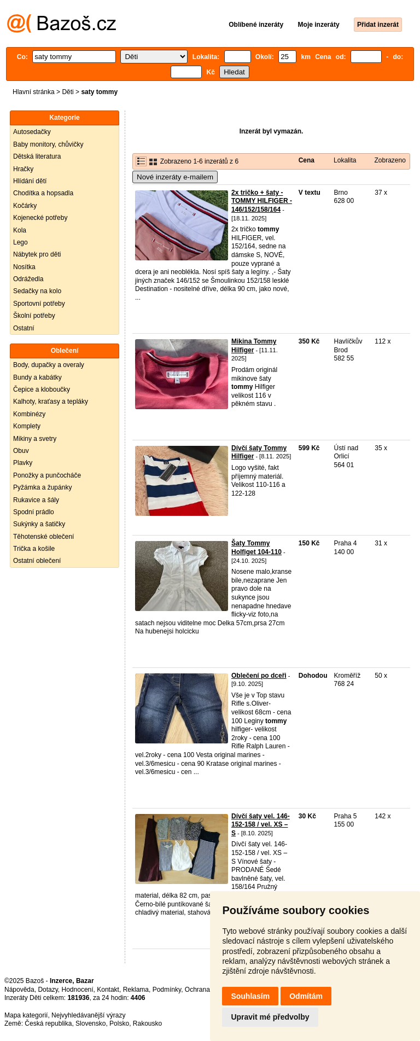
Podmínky (167, 989)
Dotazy (47, 989)
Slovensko (90, 1023)
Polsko (119, 1023)
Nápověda (19, 989)
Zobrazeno (389, 160)
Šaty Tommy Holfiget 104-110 (256, 547)
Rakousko (147, 1023)
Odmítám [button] (306, 996)
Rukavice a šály (36, 500)
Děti (67, 92)
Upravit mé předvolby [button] (270, 1017)
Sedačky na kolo (37, 291)
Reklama (136, 989)
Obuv (21, 451)
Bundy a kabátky (37, 377)
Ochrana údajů (206, 989)
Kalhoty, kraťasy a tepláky (50, 401)
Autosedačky (32, 132)
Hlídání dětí (29, 181)
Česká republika (48, 1023)
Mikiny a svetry (34, 439)
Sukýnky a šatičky (39, 524)
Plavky (22, 463)
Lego (20, 242)
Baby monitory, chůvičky (48, 144)
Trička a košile (34, 549)
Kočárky (25, 206)
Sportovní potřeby (39, 303)
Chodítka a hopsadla (43, 193)
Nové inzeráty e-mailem (175, 177)
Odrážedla (28, 279)
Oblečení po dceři (259, 675)
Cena (306, 160)
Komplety (26, 426)
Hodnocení (78, 989)
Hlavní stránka (34, 92)
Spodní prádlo (33, 512)
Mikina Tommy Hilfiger (253, 346)
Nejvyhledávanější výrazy (88, 1015)
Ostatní (23, 328)
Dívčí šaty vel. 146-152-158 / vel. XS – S (260, 824)
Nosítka (24, 267)
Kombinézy (29, 414)
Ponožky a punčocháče (47, 475)
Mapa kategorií (26, 1015)
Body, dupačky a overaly (48, 365)
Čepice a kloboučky (41, 389)
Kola (19, 230)
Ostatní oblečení (37, 561)
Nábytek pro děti (37, 254)
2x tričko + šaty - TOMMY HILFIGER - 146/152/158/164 (261, 201)
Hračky (23, 169)
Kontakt (108, 989)
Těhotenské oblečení (43, 536)
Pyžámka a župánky (42, 487)
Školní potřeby (34, 315)
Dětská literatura (37, 156)
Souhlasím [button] (250, 996)
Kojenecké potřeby (40, 218)
